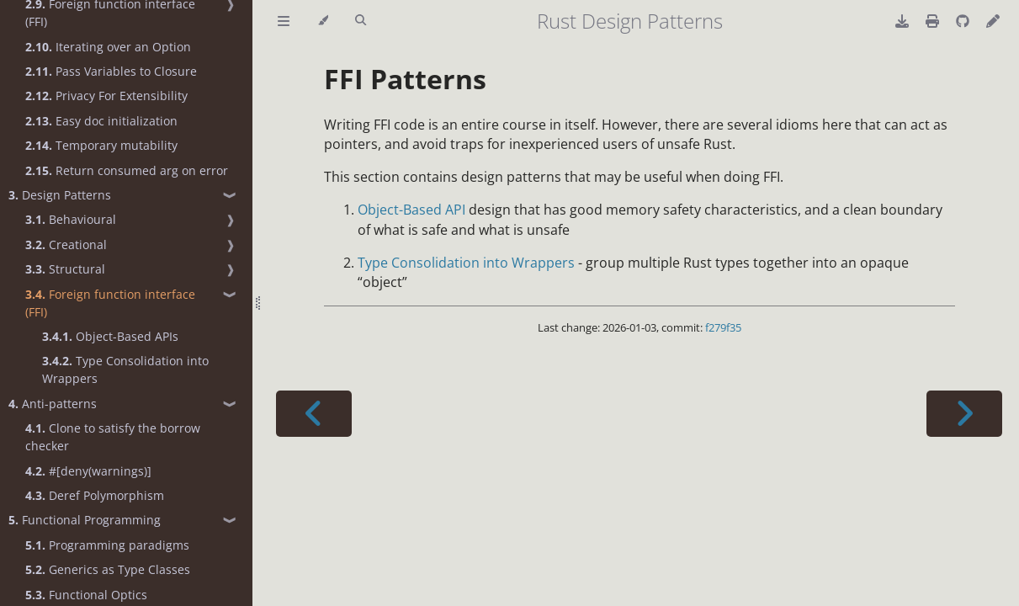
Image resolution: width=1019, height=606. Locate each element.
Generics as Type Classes (107, 569)
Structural (65, 269)
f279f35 (723, 327)
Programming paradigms (107, 545)
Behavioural (70, 219)
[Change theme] (323, 21)
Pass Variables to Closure (111, 71)
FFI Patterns (405, 79)
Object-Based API (411, 209)
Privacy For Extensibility (106, 96)
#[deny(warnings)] (88, 471)
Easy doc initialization (101, 121)
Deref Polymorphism (94, 495)
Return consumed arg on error (126, 170)
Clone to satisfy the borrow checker (112, 437)
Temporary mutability (101, 145)
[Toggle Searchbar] (360, 21)
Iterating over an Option (108, 47)
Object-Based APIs (110, 336)
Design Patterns (59, 195)
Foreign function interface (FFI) (110, 303)
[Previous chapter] (314, 414)
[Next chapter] (964, 414)
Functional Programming (84, 520)
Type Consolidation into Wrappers (125, 369)
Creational (66, 244)
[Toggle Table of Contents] (283, 21)
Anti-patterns (52, 404)
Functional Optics (86, 595)
